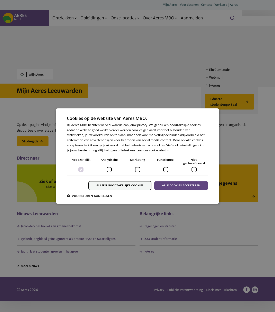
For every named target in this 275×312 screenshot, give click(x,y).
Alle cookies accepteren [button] (180, 186)
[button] (89, 196)
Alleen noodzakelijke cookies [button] (116, 186)
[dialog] (137, 156)
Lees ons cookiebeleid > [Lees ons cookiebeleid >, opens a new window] (153, 150)
